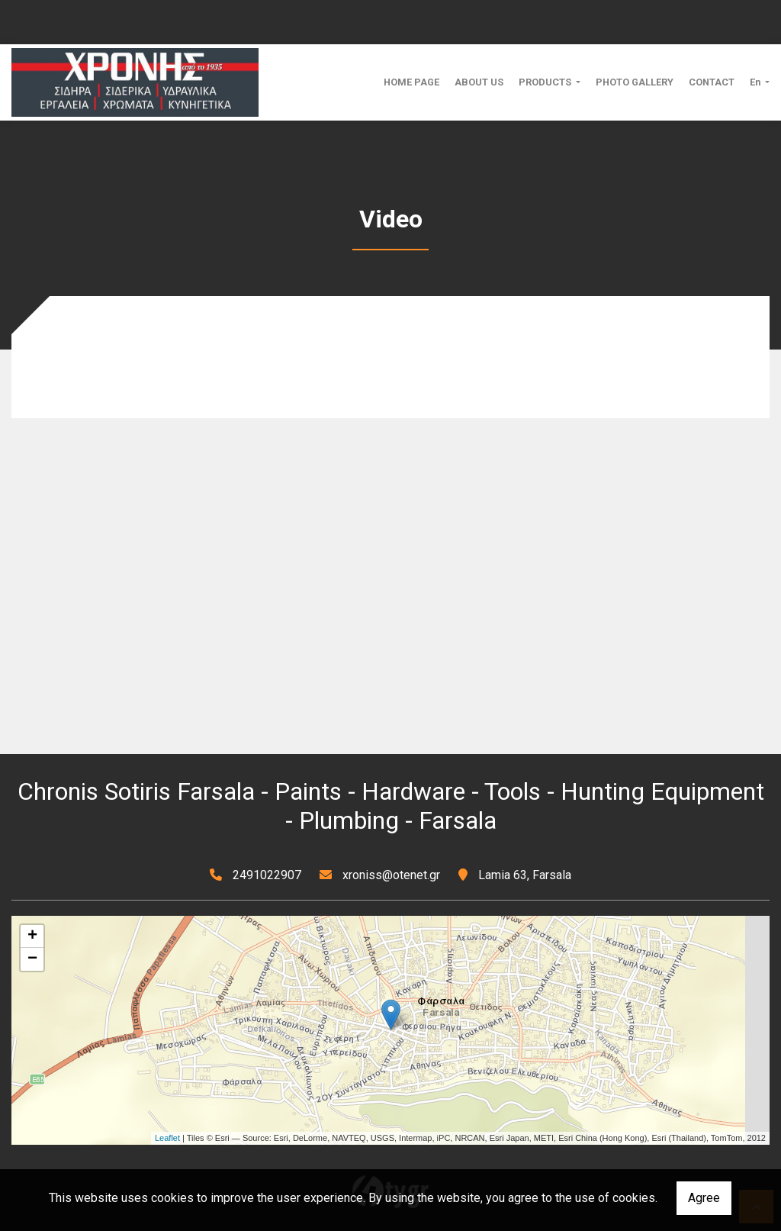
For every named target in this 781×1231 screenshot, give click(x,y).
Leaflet (167, 1137)
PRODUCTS (546, 82)
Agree (704, 1198)
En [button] (756, 82)
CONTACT (711, 82)
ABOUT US (479, 82)
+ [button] (32, 936)
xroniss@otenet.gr (391, 875)
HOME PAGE (411, 82)
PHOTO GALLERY (634, 82)
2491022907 (267, 875)
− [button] (32, 959)
